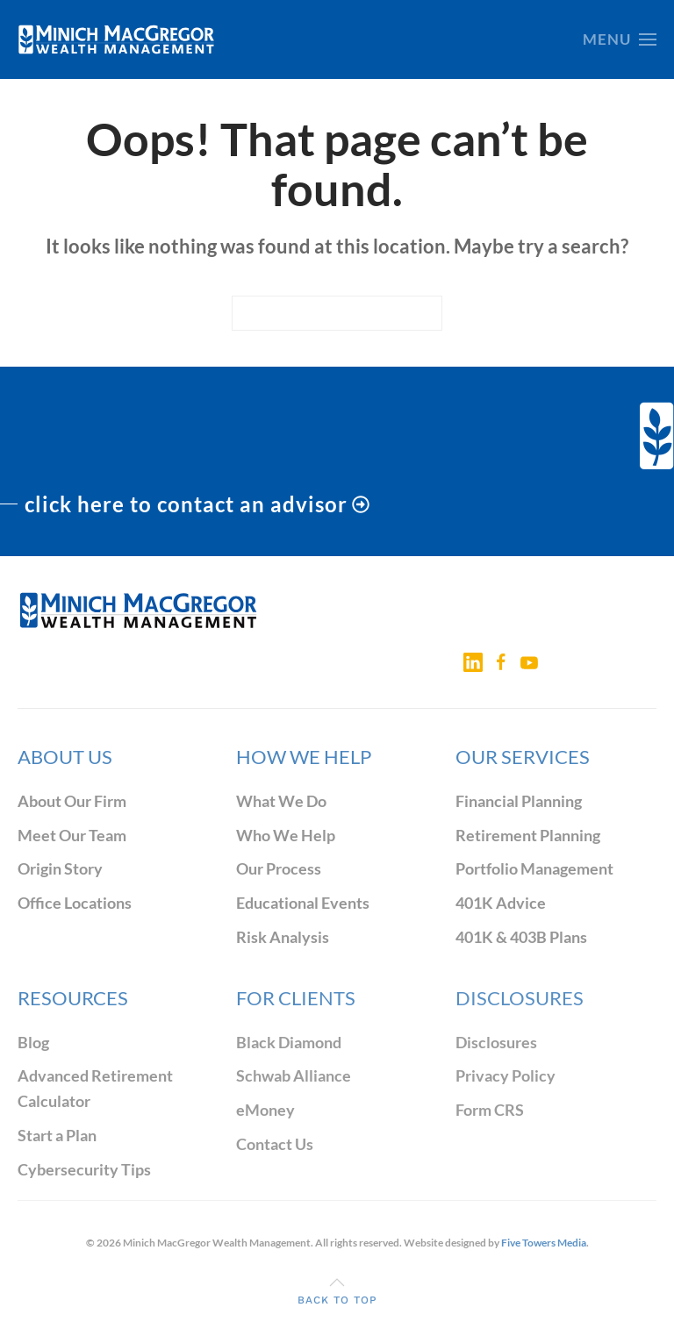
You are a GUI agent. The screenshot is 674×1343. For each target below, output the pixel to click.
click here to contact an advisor (197, 504)
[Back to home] (116, 39)
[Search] (337, 313)
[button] (619, 39)
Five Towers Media (543, 1242)
